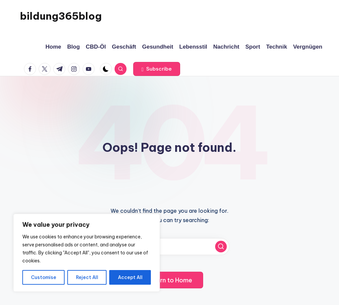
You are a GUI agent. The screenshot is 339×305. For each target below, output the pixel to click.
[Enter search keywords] (169, 246)
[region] (86, 253)
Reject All (87, 277)
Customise (43, 277)
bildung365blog (61, 16)
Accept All (130, 277)
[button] (156, 69)
